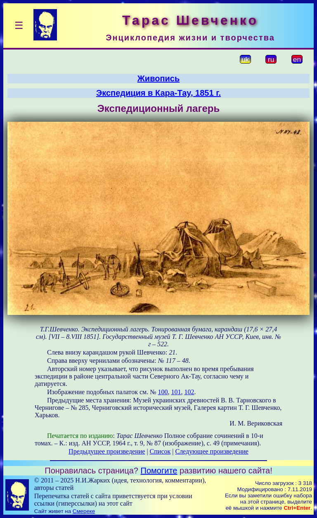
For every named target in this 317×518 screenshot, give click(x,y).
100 (163, 391)
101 (176, 391)
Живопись (158, 78)
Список (160, 451)
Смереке (84, 511)
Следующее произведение (211, 451)
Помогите (159, 470)
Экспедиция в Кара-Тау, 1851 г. (158, 92)
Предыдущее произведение (107, 451)
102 (189, 391)
